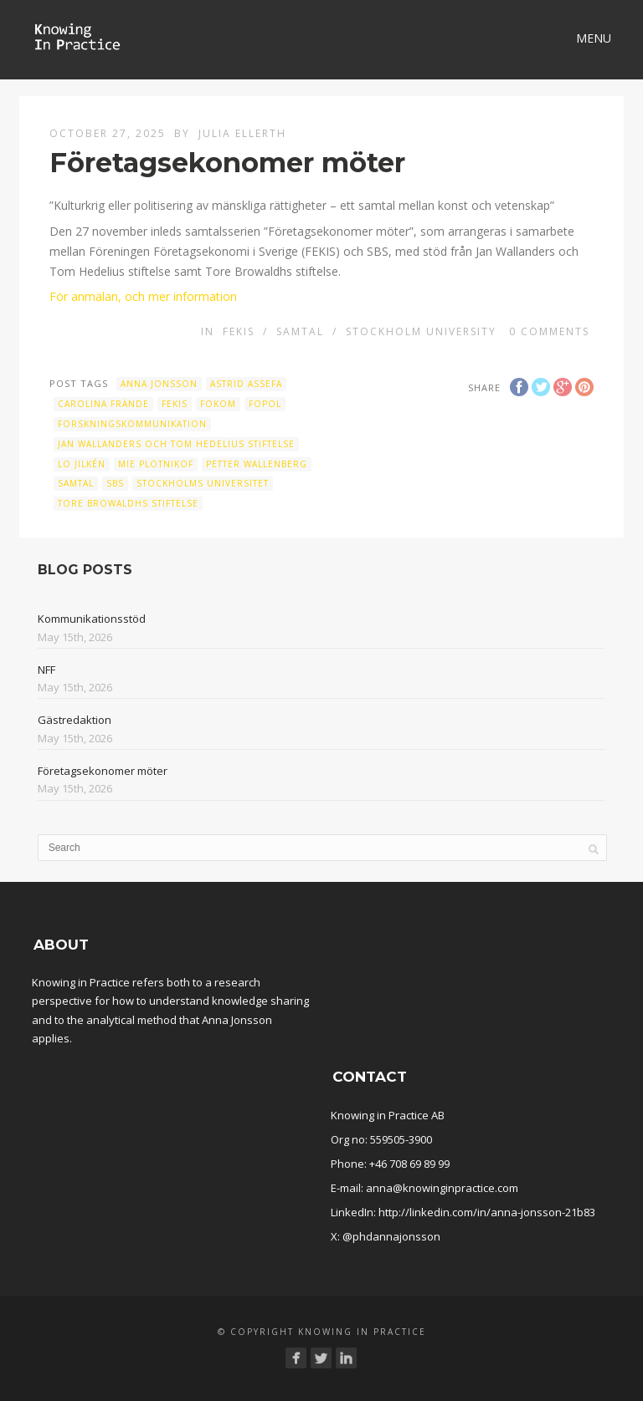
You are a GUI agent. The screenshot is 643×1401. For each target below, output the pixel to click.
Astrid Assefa (246, 384)
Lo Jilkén (81, 464)
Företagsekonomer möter (102, 770)
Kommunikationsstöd (92, 618)
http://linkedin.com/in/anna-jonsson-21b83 (486, 1212)
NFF (46, 669)
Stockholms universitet (202, 483)
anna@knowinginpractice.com (442, 1187)
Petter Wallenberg (256, 464)
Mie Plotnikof (155, 464)
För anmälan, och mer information (143, 296)
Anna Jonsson (159, 384)
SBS (115, 483)
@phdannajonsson (391, 1236)
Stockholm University (421, 331)
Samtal (300, 331)
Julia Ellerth (242, 133)
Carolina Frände (103, 404)
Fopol (265, 404)
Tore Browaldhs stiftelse (128, 503)
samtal (76, 483)
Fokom (218, 404)
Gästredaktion (74, 719)
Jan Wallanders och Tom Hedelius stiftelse (176, 444)
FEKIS (239, 331)
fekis (175, 404)
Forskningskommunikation (132, 424)
